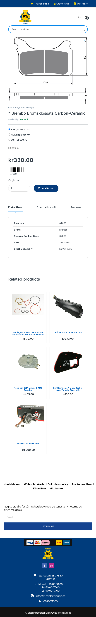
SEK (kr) (20, 129)
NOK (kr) (20, 134)
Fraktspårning (40, 3)
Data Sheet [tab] (15, 207)
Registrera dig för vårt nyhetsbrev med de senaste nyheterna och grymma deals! (43, 508)
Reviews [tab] (75, 207)
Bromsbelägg (14, 107)
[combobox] (44, 29)
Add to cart (48, 188)
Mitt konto (81, 3)
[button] (85, 41)
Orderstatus (61, 3)
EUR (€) (19, 139)
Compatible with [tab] (47, 207)
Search (83, 29)
